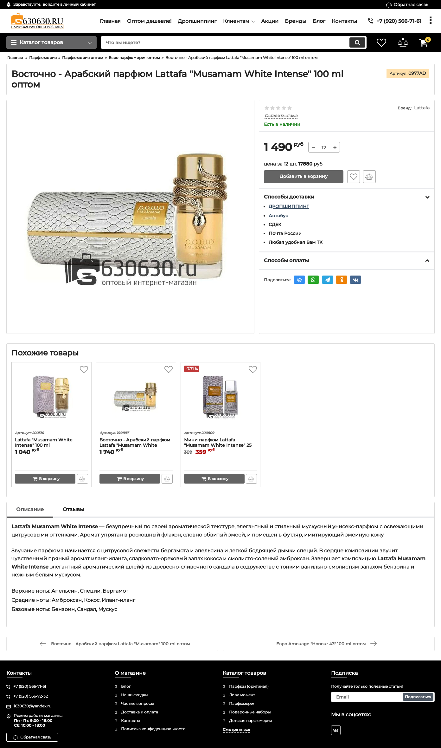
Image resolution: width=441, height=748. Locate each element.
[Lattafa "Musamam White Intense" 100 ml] (51, 397)
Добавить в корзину (304, 176)
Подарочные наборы (250, 712)
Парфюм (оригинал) (249, 686)
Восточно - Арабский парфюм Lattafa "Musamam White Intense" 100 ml (134, 445)
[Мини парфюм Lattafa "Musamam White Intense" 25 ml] (220, 397)
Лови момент (242, 695)
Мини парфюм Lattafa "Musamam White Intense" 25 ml (218, 445)
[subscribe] (383, 697)
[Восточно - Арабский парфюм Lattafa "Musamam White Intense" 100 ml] (136, 397)
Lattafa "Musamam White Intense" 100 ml (44, 442)
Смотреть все (236, 729)
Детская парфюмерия (250, 720)
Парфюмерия (242, 703)
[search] (232, 42)
